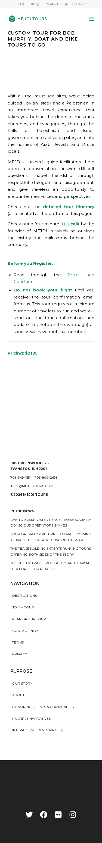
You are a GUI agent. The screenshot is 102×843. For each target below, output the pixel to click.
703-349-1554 (21, 477)
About (18, 695)
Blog (35, 4)
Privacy (19, 654)
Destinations (24, 595)
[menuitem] (21, 4)
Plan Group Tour (29, 619)
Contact (51, 4)
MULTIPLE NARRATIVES (31, 718)
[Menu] (91, 18)
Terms (18, 642)
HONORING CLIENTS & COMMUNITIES (43, 707)
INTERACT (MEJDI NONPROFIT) (37, 730)
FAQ (20, 4)
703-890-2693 (46, 477)
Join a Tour (23, 607)
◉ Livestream (76, 4)
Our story (22, 683)
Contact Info (25, 631)
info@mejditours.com (31, 486)
